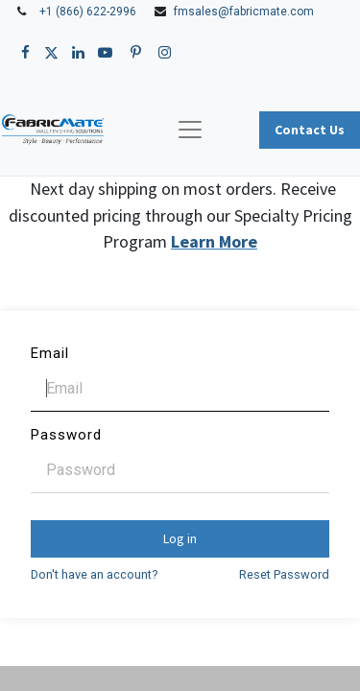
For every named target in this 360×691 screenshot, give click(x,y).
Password (66, 434)
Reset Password (284, 574)
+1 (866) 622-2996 (87, 11)
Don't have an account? (94, 574)
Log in (180, 538)
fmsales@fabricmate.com (244, 11)
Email (50, 353)
